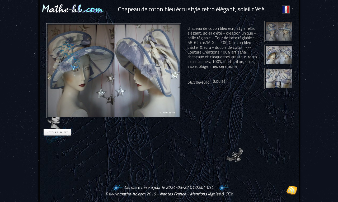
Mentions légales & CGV (211, 194)
